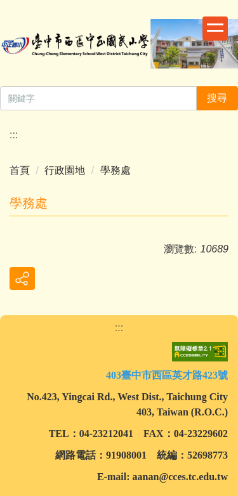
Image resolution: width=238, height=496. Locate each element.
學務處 (115, 170)
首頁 (20, 170)
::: (14, 134)
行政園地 (64, 170)
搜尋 (217, 98)
